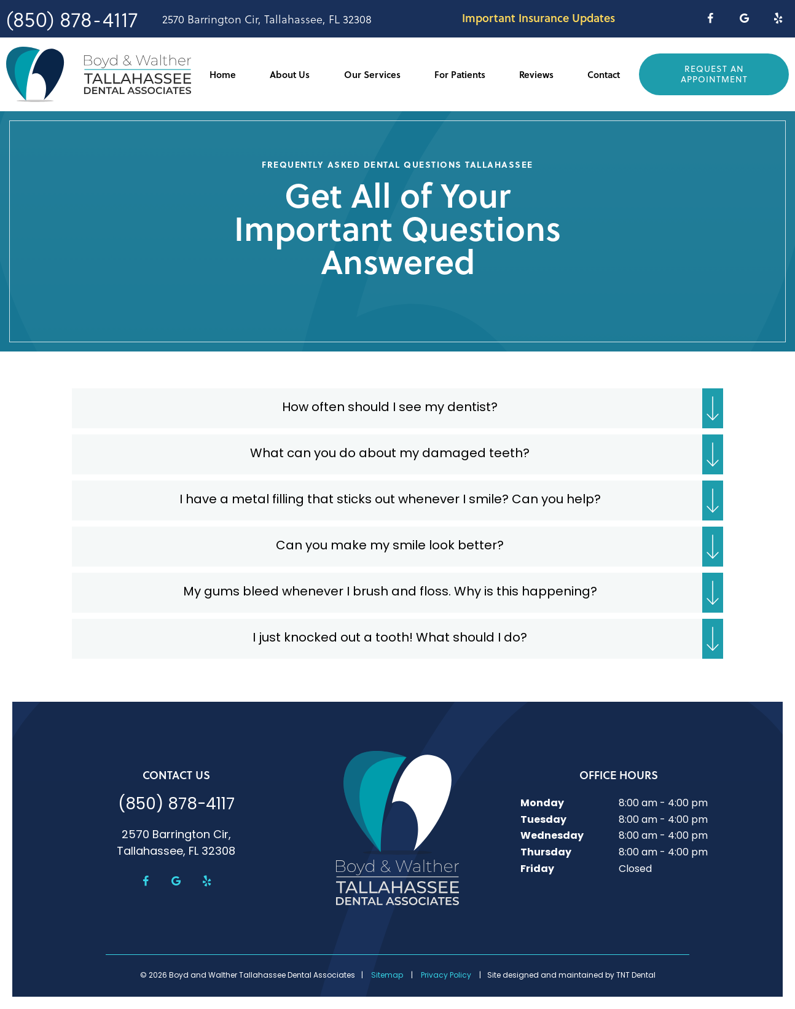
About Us (290, 74)
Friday (537, 869)
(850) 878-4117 (72, 18)
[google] (744, 18)
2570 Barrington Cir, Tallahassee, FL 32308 (267, 19)
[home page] (98, 74)
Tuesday (543, 820)
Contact (603, 74)
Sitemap (387, 976)
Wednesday (552, 836)
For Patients (459, 74)
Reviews (536, 74)
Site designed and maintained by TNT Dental (571, 976)
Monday (542, 804)
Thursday (545, 853)
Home (223, 74)
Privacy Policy (446, 976)
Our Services (372, 74)
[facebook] (710, 18)
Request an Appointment (714, 73)
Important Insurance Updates (538, 18)
